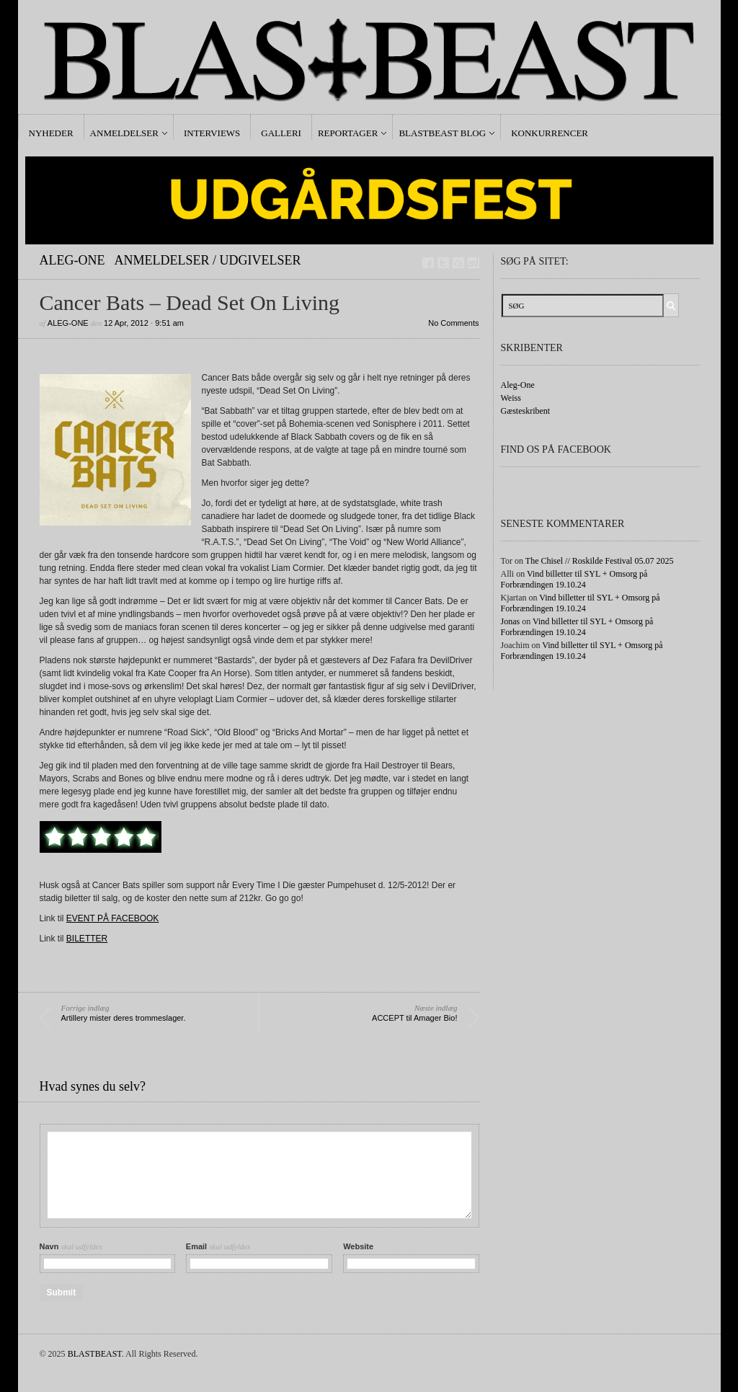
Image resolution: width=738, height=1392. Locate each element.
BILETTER (86, 939)
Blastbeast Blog (442, 133)
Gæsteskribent (526, 411)
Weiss (511, 398)
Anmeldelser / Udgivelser (208, 260)
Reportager (348, 133)
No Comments (453, 323)
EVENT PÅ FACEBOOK (112, 918)
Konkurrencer (549, 133)
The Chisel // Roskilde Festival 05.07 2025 (599, 561)
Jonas (510, 621)
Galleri (281, 133)
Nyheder (51, 133)
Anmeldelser (124, 133)
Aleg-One (72, 260)
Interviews (212, 133)
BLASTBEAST (95, 1354)
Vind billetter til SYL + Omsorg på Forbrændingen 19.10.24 (574, 579)
